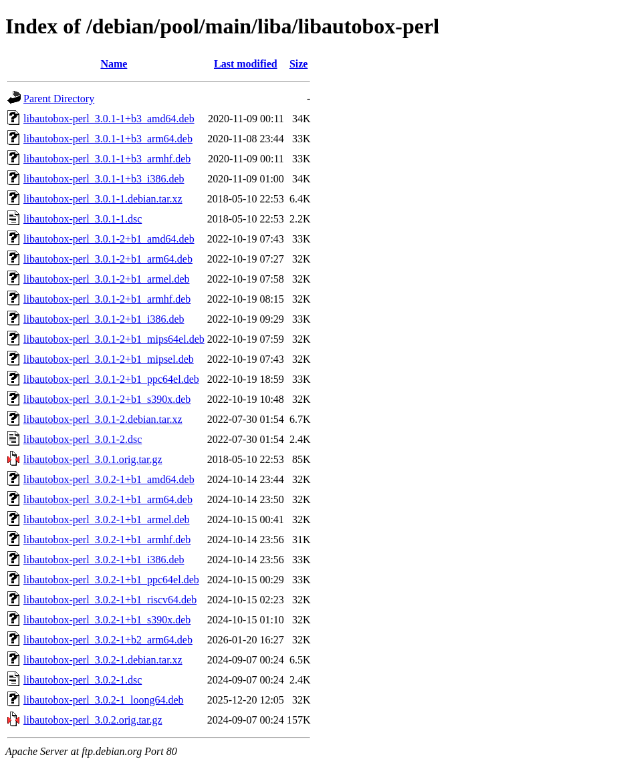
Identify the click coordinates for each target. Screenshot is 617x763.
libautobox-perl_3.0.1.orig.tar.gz (92, 459)
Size (298, 63)
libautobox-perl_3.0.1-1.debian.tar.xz (102, 198)
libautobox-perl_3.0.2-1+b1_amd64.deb (109, 479)
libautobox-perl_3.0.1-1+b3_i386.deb (103, 178)
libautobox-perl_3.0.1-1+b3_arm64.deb (108, 138)
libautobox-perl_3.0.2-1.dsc (82, 679)
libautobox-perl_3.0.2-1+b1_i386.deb (103, 559)
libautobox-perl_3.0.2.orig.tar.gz (92, 720)
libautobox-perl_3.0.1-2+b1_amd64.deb (109, 239)
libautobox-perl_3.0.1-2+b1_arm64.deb (108, 259)
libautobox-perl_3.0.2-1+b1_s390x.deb (107, 619)
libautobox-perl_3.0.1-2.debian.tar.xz (102, 419)
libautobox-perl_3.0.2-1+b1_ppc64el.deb (111, 579)
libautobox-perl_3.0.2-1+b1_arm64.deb (108, 499)
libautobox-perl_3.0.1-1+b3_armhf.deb (107, 158)
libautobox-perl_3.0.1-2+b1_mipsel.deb (108, 359)
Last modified (245, 63)
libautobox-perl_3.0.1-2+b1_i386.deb (103, 319)
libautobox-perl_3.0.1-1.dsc (82, 218)
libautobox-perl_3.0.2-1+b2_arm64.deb (108, 639)
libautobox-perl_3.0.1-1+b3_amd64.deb (109, 118)
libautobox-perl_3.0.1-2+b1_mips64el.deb (114, 339)
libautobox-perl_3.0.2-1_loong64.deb (103, 700)
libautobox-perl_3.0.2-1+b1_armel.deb (106, 519)
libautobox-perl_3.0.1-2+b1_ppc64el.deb (111, 379)
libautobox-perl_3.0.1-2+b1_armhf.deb (107, 299)
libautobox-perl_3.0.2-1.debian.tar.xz (102, 659)
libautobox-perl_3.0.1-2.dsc (82, 439)
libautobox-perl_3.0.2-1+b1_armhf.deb (107, 539)
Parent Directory (58, 98)
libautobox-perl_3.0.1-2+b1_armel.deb (106, 279)
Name (113, 63)
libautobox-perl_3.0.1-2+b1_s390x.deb (107, 399)
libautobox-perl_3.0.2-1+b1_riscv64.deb (110, 599)
